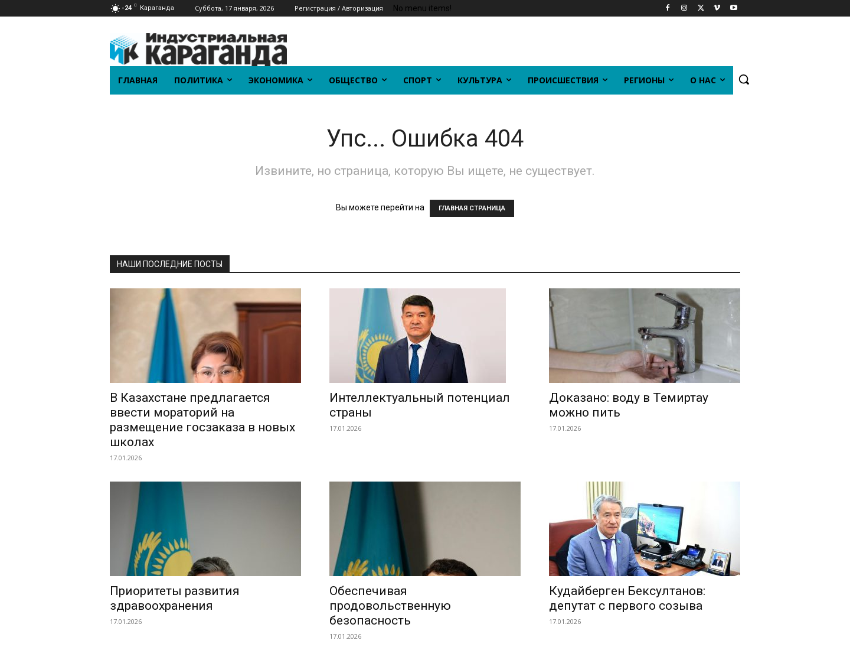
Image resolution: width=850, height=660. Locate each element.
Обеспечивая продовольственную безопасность (390, 606)
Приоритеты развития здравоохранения (175, 598)
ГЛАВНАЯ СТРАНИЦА (472, 208)
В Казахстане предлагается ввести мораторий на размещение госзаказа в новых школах (202, 420)
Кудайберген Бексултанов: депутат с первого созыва (627, 598)
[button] (744, 79)
